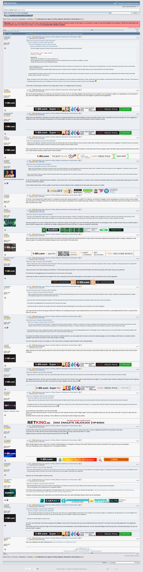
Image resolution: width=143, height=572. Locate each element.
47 (31, 30)
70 (69, 30)
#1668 (137, 235)
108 (15, 31)
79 (83, 30)
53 (41, 30)
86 (95, 30)
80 (85, 30)
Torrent (26, 13)
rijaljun (6, 234)
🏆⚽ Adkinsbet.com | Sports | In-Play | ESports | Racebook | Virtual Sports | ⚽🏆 (59, 19)
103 (4, 31)
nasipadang (37, 347)
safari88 (6, 345)
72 (72, 30)
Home (7, 15)
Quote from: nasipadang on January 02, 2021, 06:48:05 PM (40, 396)
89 (100, 30)
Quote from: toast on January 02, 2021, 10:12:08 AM (39, 164)
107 (13, 31)
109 (18, 31)
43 (25, 30)
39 (19, 30)
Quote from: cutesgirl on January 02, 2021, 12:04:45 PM (40, 214)
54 (43, 30)
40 (20, 30)
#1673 (137, 369)
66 (62, 30)
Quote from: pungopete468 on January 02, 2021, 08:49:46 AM (41, 140)
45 (28, 30)
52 (40, 30)
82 (88, 30)
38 (17, 30)
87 (97, 30)
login (18, 10)
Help (12, 15)
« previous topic (132, 27)
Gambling (30, 19)
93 (106, 30)
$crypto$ (6, 160)
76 (78, 30)
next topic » (137, 28)
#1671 (137, 317)
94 (108, 30)
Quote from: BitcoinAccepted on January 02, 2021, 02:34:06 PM (41, 290)
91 (103, 30)
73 (73, 30)
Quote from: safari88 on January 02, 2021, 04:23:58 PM (39, 372)
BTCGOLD (7, 392)
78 (82, 30)
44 (27, 30)
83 (90, 30)
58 (49, 30)
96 (111, 30)
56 (46, 30)
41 (22, 30)
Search (16, 15)
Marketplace (22, 19)
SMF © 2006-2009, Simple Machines (78, 569)
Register (25, 15)
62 (56, 30)
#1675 (137, 426)
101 (121, 30)
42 (23, 30)
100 (118, 30)
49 (35, 30)
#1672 (137, 346)
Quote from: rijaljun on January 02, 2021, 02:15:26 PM (39, 261)
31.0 (22, 13)
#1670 (137, 287)
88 (98, 30)
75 (77, 30)
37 (15, 30)
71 (70, 30)
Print (137, 31)
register (23, 10)
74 (75, 30)
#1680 (137, 538)
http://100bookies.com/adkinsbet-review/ (64, 542)
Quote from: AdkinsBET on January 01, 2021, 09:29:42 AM (43, 46)
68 (65, 30)
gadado (6, 425)
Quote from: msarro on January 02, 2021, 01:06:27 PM (39, 320)
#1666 (137, 196)
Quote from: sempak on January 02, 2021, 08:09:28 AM (39, 467)
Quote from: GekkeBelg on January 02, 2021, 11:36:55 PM (40, 508)
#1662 (137, 90)
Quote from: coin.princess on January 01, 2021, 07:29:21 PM (41, 40)
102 (123, 30)
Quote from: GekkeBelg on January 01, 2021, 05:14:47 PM (42, 44)
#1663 (137, 114)
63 (57, 30)
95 (110, 30)
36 (14, 30)
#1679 (137, 505)
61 (54, 30)
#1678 (137, 480)
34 (10, 30)
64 (59, 30)
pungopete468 (8, 113)
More (30, 15)
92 (105, 30)
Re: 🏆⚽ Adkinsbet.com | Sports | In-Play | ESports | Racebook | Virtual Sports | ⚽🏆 (55, 37)
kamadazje (7, 286)
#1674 (137, 393)
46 (30, 30)
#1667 (137, 211)
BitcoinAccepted (38, 212)
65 (60, 30)
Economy (15, 19)
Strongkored (8, 479)
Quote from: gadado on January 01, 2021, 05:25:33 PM (40, 42)
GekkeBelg (7, 37)
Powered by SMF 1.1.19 (62, 569)
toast (5, 137)
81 (86, 30)
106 (11, 31)
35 (12, 30)
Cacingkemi (7, 440)
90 (102, 30)
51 (38, 30)
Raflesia (6, 316)
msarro (6, 209)
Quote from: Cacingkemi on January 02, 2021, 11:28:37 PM (40, 483)
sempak (6, 89)
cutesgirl (6, 195)
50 (36, 30)
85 (93, 30)
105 (9, 31)
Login (20, 15)
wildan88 (6, 505)
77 (80, 30)
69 (67, 30)
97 (113, 30)
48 (33, 30)
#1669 (137, 258)
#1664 (137, 137)
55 (44, 30)
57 (48, 30)
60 (52, 30)
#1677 (137, 464)
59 (51, 30)
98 (114, 30)
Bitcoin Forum (7, 19)
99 (116, 30)
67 (64, 30)
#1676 (137, 441)
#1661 (137, 37)
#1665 (137, 161)
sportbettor (7, 538)
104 (6, 31)
